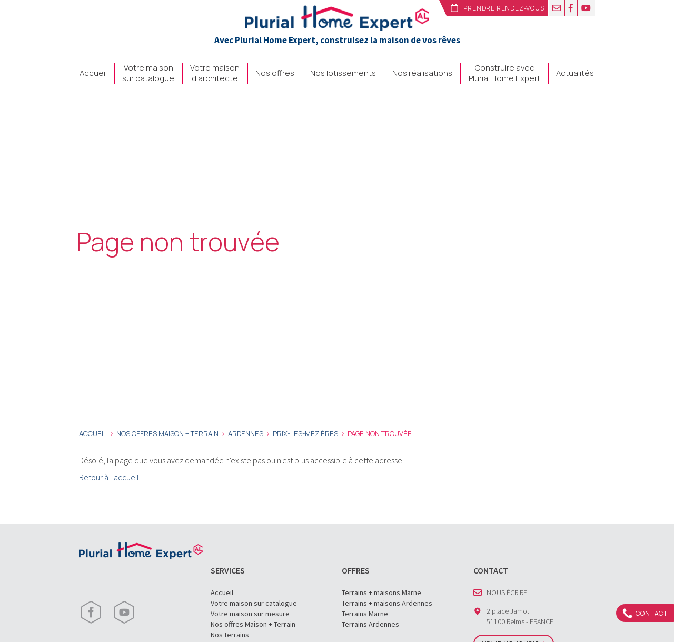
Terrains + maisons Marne (381, 592)
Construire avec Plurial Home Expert (504, 73)
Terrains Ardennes (370, 624)
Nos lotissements (343, 73)
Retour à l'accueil (109, 477)
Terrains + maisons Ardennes (387, 603)
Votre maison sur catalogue (148, 73)
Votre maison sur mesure (250, 613)
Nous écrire (507, 592)
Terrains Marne (365, 613)
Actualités (575, 73)
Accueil (93, 73)
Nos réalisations (422, 73)
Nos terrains (230, 634)
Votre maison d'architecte (215, 73)
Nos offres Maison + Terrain (253, 624)
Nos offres (274, 73)
